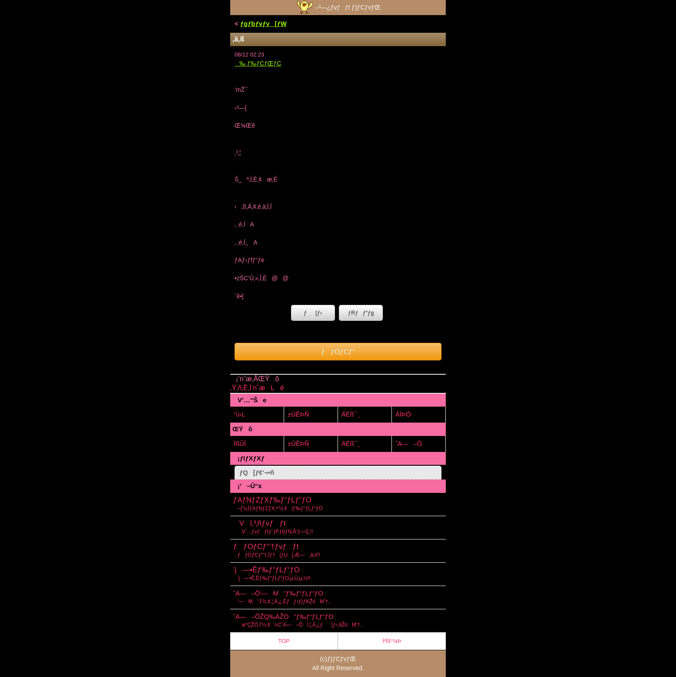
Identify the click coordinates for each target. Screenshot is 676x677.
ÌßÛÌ (240, 443)
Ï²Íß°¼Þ (391, 641)
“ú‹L (239, 414)
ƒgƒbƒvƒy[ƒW (263, 23)
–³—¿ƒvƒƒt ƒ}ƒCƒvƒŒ (337, 7)
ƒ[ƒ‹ (313, 313)
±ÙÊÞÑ (298, 414)
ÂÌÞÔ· (404, 414)
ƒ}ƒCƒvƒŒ (341, 658)
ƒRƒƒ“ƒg (361, 313)
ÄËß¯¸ (350, 414)
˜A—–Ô (408, 443)
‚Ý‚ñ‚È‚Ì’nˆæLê (257, 388)
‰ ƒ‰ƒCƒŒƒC (258, 63)
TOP (284, 641)
